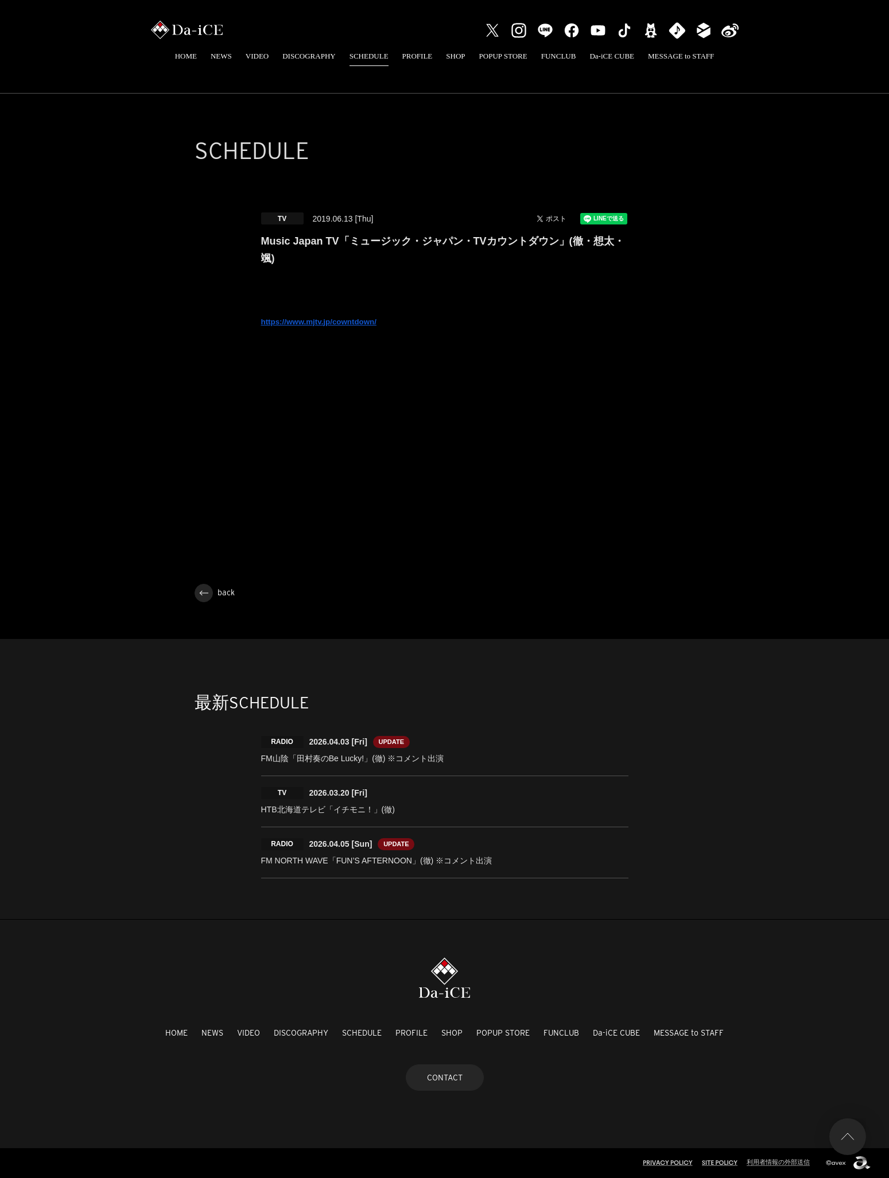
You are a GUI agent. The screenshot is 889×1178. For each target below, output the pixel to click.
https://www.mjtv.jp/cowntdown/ (318, 321)
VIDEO (257, 56)
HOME (186, 56)
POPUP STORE (503, 56)
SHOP (455, 56)
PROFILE (417, 56)
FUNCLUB (558, 56)
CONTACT (445, 1077)
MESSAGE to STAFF (681, 56)
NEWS (221, 56)
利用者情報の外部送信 (778, 1161)
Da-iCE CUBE (611, 56)
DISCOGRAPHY (308, 56)
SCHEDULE (369, 56)
